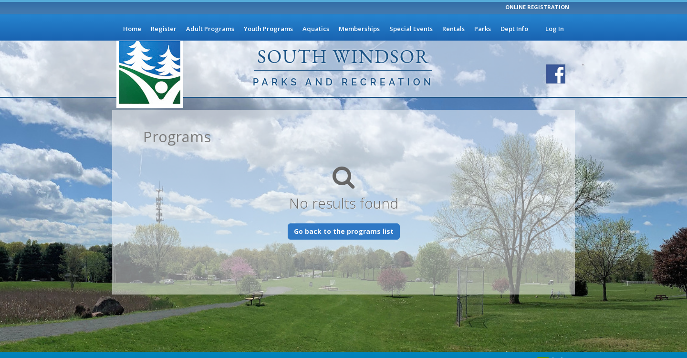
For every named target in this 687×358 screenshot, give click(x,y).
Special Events (411, 28)
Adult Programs (210, 28)
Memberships (359, 28)
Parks (482, 28)
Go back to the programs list (344, 231)
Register (164, 28)
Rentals (453, 28)
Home (132, 28)
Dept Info (514, 28)
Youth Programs (268, 28)
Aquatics (315, 28)
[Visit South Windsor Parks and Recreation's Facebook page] (555, 74)
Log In (554, 28)
